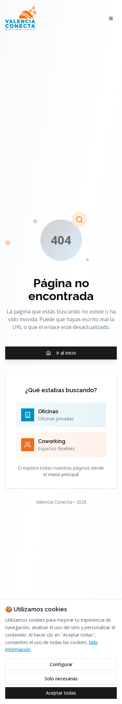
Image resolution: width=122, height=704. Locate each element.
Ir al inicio (61, 353)
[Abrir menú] (111, 18)
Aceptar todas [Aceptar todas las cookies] (61, 693)
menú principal (63, 474)
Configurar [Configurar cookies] (61, 664)
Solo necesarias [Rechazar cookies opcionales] (61, 678)
